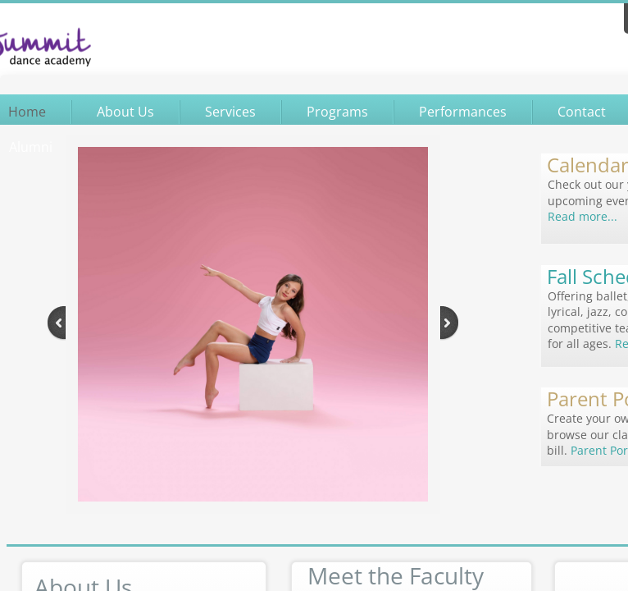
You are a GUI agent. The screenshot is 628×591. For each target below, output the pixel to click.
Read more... (582, 216)
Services (230, 112)
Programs (337, 112)
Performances (463, 112)
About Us (125, 112)
